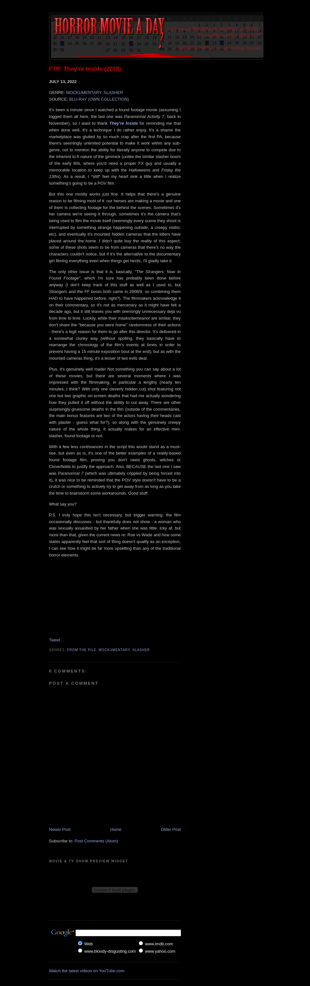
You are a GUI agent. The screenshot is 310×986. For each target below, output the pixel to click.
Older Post (171, 829)
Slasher (141, 650)
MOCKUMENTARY (83, 92)
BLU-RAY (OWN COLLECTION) (99, 99)
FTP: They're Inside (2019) (85, 69)
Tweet (54, 640)
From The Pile (81, 650)
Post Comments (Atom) (96, 841)
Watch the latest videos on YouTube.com (87, 970)
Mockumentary (114, 650)
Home (115, 829)
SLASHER (113, 92)
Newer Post (60, 829)
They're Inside (123, 123)
